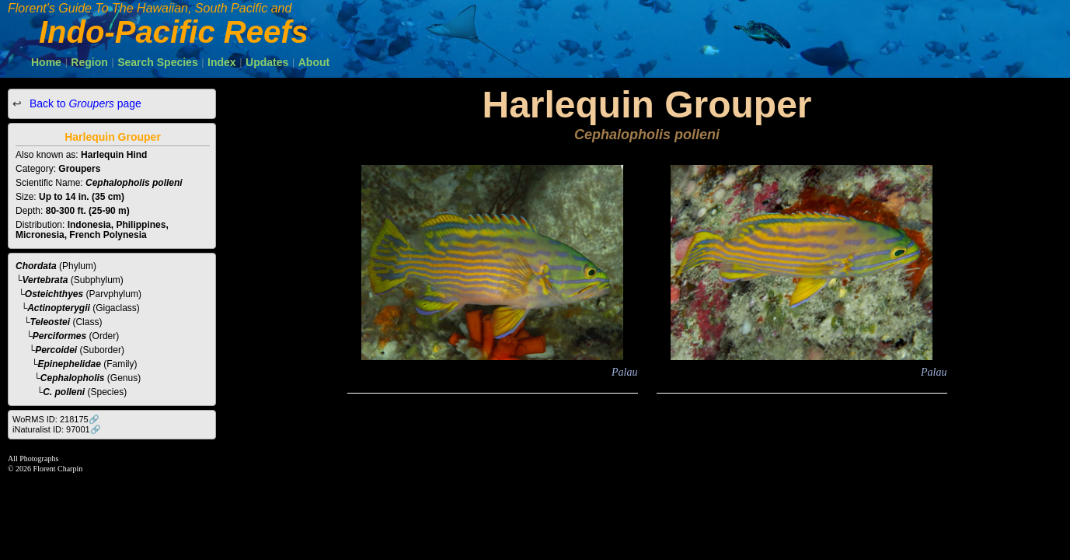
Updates (267, 62)
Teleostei (50, 322)
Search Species (157, 62)
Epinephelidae (69, 364)
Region (89, 62)
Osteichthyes (54, 294)
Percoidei (56, 350)
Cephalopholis (72, 378)
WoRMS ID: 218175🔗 (55, 419)
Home (46, 62)
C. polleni (64, 392)
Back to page (83, 103)
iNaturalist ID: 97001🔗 (56, 429)
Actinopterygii (58, 308)
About (313, 62)
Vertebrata (45, 280)
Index (221, 62)
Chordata (36, 266)
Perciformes (59, 336)
